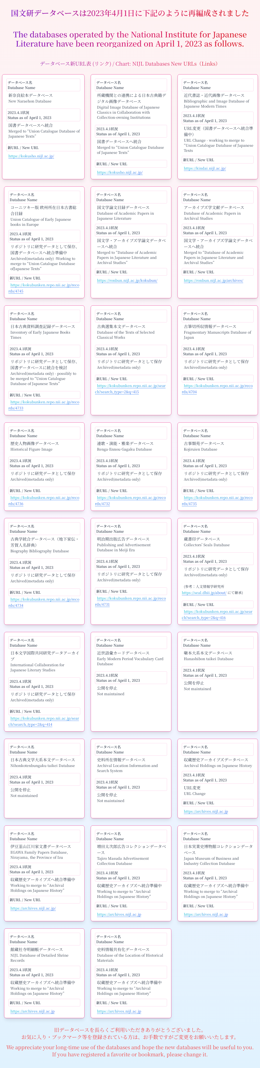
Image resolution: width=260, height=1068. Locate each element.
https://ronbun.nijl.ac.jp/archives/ (213, 280)
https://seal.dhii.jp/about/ (204, 592)
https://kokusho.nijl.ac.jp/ (31, 155)
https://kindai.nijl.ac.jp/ (205, 168)
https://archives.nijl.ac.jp (206, 811)
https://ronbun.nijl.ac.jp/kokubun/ (127, 280)
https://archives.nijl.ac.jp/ (33, 908)
